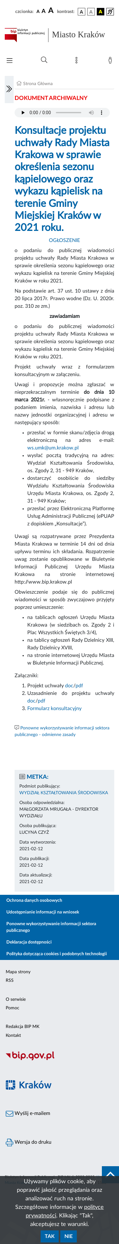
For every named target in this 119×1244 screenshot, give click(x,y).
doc (69, 685)
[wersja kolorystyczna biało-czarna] (91, 12)
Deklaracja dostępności (29, 942)
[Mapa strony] (77, 61)
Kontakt (13, 1035)
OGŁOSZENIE (64, 240)
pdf (79, 685)
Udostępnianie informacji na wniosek (42, 912)
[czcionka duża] (52, 10)
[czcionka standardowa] (38, 11)
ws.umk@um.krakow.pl (53, 447)
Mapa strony (18, 972)
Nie (68, 1236)
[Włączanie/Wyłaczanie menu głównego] (9, 61)
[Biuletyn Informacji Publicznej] (59, 1059)
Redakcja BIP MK (22, 1026)
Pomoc (12, 1008)
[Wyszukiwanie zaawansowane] (44, 60)
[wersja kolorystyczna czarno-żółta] (100, 12)
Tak (50, 1236)
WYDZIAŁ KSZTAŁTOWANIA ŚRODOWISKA (63, 793)
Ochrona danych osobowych (34, 900)
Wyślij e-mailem (28, 1113)
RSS (10, 980)
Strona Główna (38, 84)
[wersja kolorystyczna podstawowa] (81, 12)
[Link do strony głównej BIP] (59, 35)
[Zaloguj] (111, 61)
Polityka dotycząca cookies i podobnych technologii (56, 954)
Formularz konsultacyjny (54, 708)
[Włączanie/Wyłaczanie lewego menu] (9, 89)
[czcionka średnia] (43, 11)
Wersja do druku (28, 1142)
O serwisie (16, 999)
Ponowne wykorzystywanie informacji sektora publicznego (51, 927)
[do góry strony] (110, 1174)
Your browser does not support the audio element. (62, 112)
